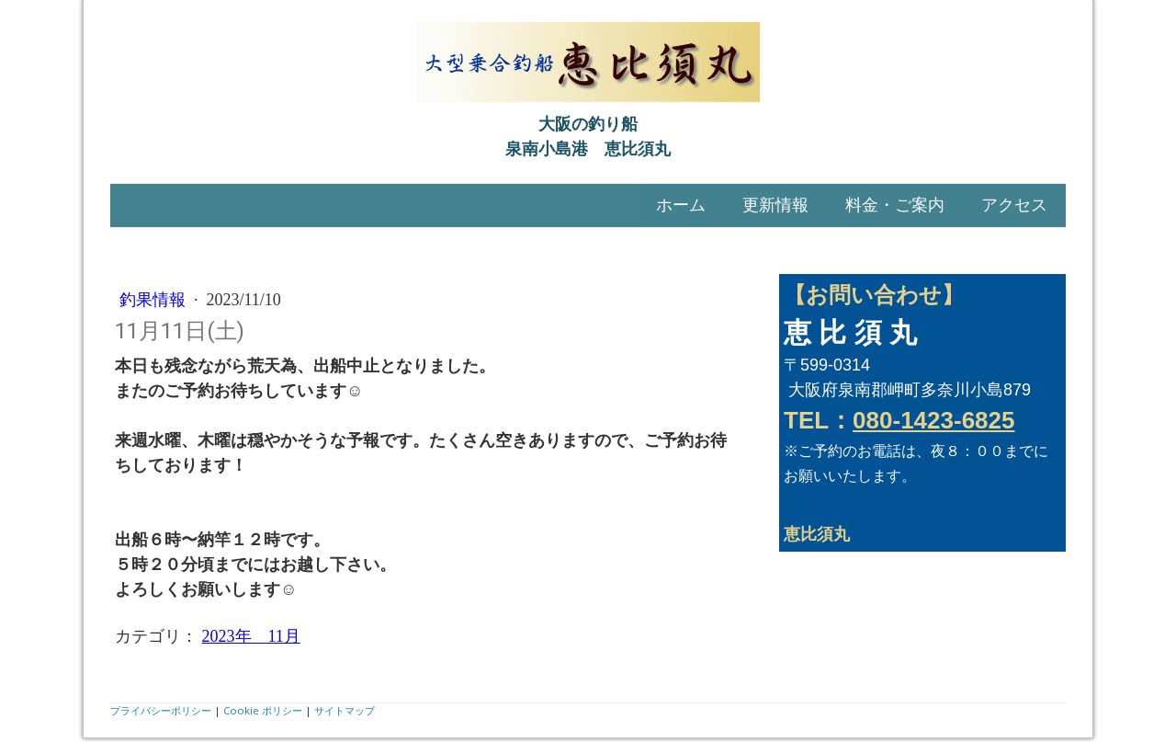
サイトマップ (344, 710)
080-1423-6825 (933, 420)
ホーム (681, 205)
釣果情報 (154, 300)
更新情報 (775, 205)
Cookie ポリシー (262, 710)
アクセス (1014, 205)
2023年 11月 (251, 636)
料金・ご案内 (894, 205)
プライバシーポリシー (160, 710)
